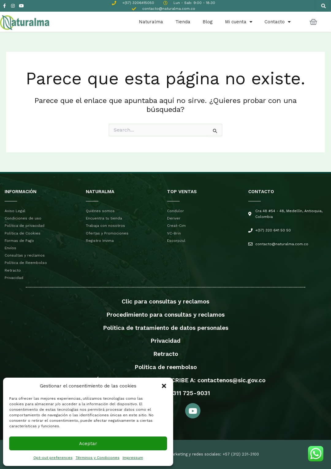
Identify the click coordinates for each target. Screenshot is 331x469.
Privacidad (165, 340)
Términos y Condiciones (98, 458)
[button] (164, 386)
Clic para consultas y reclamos (165, 301)
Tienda (182, 22)
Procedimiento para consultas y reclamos (165, 314)
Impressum (133, 458)
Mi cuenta (238, 22)
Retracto (165, 353)
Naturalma (151, 22)
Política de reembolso (166, 367)
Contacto (277, 22)
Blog (208, 22)
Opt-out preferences (53, 458)
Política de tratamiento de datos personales (165, 327)
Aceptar (88, 443)
